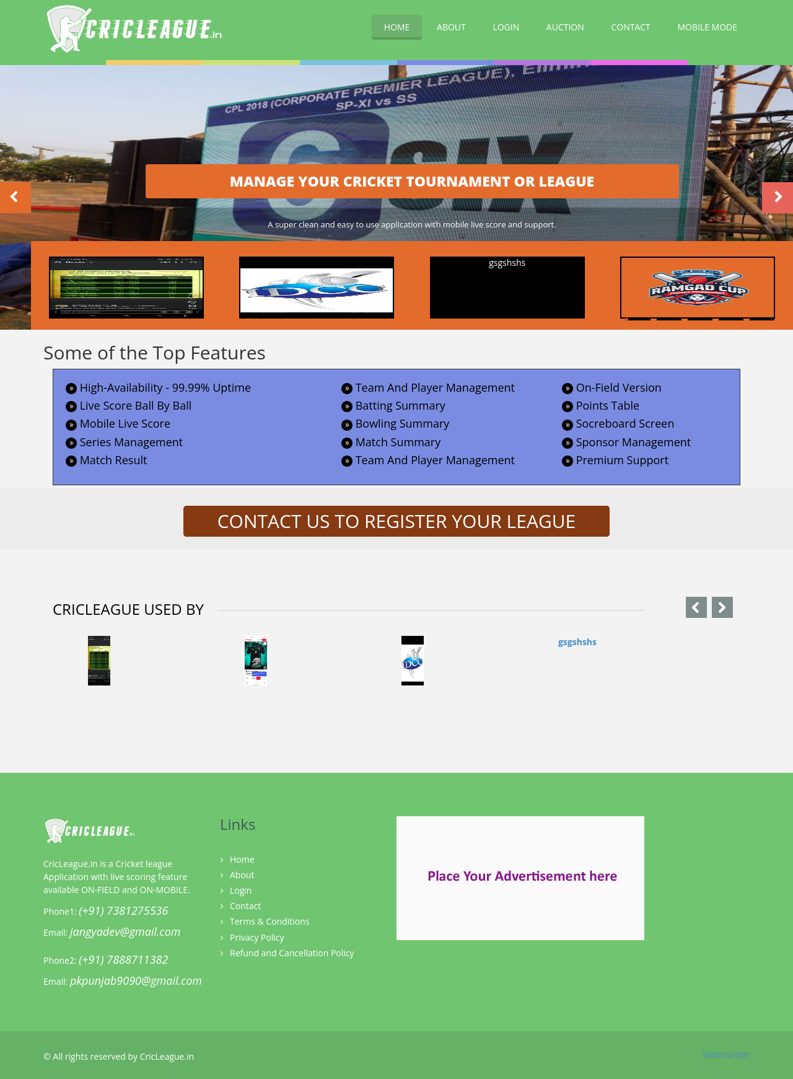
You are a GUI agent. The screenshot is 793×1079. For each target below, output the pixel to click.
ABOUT (451, 27)
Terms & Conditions (270, 921)
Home (242, 859)
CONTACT (630, 27)
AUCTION (565, 27)
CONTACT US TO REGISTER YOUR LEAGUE (396, 521)
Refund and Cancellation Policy (292, 953)
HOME (397, 27)
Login (241, 890)
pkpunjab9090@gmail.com (136, 980)
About (242, 875)
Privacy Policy (257, 937)
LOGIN (506, 27)
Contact (245, 906)
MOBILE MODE (707, 27)
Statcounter (726, 1054)
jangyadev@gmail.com (125, 931)
